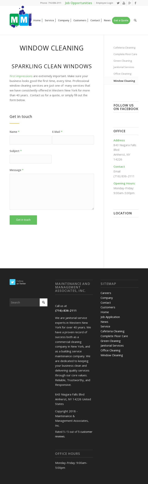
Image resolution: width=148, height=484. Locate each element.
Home (105, 312)
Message (17, 170)
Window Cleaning (124, 81)
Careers (106, 293)
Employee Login (104, 2)
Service (105, 326)
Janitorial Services (124, 67)
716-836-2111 (54, 2)
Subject (16, 151)
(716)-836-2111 (66, 310)
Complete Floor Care (125, 54)
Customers (108, 307)
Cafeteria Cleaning (124, 47)
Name (14, 132)
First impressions (21, 76)
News (104, 322)
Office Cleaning (122, 73)
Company (107, 298)
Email (117, 171)
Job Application (110, 317)
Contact (106, 302)
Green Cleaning (123, 60)
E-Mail (57, 132)
